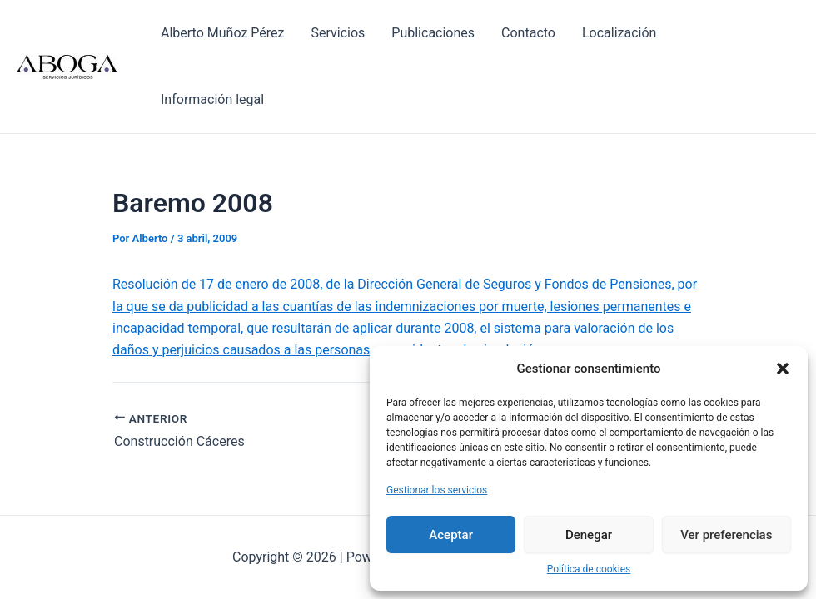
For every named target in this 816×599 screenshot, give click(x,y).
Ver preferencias (726, 534)
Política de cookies (589, 569)
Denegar (588, 534)
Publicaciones (433, 33)
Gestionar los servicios (436, 490)
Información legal (212, 99)
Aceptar (451, 534)
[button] (782, 368)
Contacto (528, 33)
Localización (619, 33)
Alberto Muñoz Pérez (222, 33)
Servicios (338, 33)
